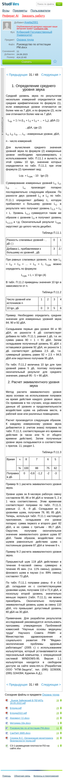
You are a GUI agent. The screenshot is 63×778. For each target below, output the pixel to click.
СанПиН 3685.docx (20, 733)
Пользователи (40, 10)
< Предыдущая (17, 74)
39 (57, 700)
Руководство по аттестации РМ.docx (30, 728)
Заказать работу (33, 15)
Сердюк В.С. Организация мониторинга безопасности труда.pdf (31, 739)
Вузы (5, 10)
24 (57, 733)
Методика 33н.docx (20, 723)
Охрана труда (25, 39)
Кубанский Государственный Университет (34, 33)
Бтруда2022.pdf (18, 713)
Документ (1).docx (20, 718)
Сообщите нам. (41, 29)
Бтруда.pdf (16, 708)
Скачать (27, 61)
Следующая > (51, 74)
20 (57, 718)
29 (57, 708)
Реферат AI (10, 15)
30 (57, 738)
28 (57, 713)
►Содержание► (2, 126)
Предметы (20, 10)
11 (57, 728)
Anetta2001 (31, 22)
